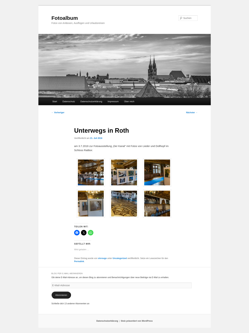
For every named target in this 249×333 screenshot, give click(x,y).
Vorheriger (58, 112)
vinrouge (102, 258)
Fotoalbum (65, 18)
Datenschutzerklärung (91, 101)
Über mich (129, 101)
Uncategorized (120, 258)
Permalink (79, 261)
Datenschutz (69, 101)
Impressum (113, 101)
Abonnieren (61, 295)
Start (54, 101)
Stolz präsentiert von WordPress (137, 321)
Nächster (192, 112)
